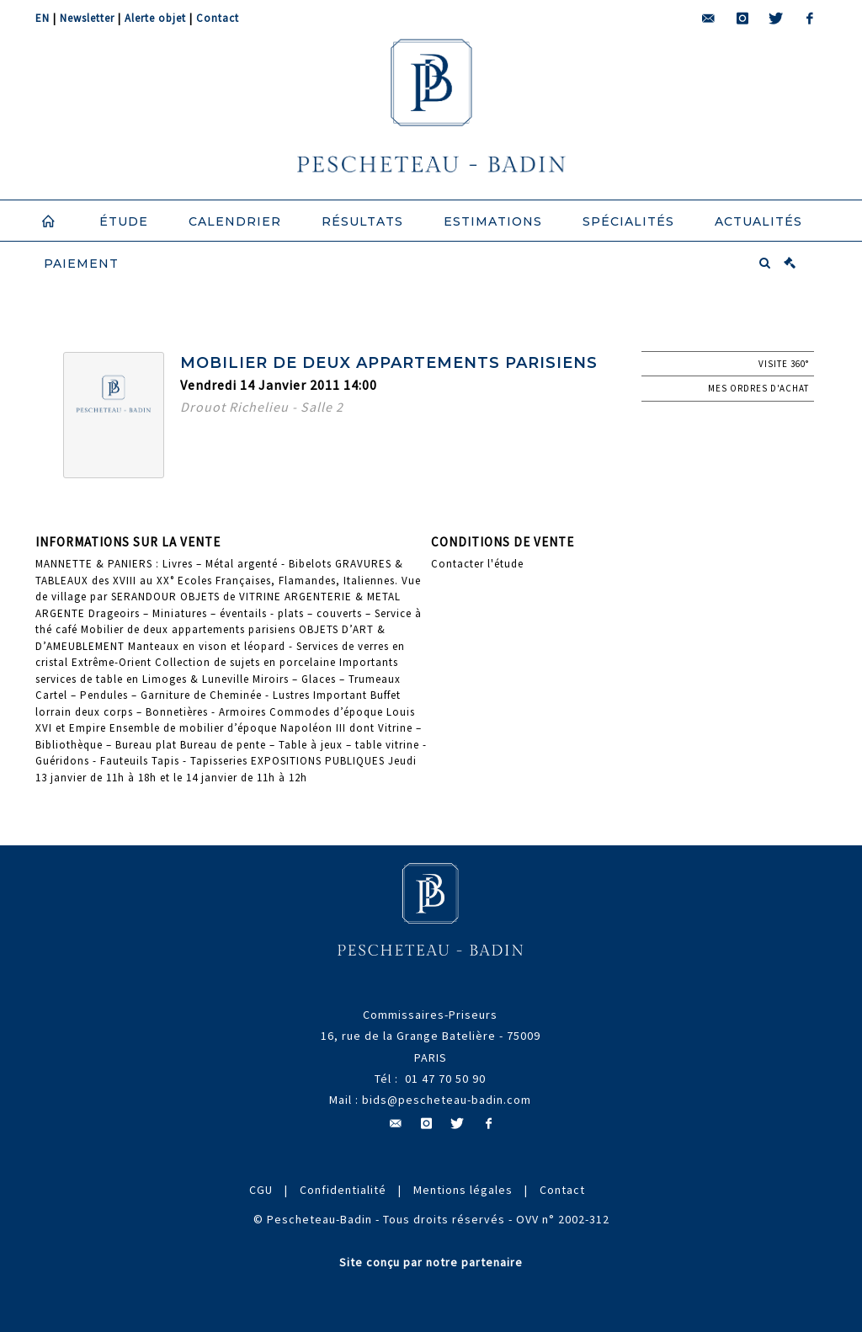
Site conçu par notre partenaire (431, 1262)
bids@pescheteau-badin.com (446, 1099)
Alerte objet (155, 18)
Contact (217, 18)
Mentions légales (463, 1189)
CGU (261, 1189)
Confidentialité (343, 1189)
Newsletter (87, 18)
